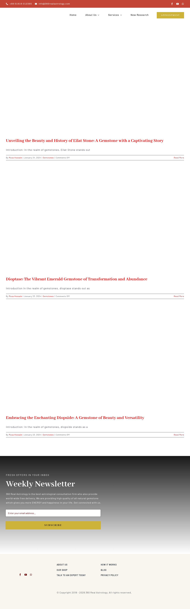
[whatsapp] (183, 4)
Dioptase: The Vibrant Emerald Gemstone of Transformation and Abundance (76, 279)
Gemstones (48, 157)
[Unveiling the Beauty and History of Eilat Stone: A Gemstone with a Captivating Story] (95, 82)
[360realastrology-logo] (15, 11)
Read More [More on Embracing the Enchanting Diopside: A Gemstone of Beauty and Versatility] (179, 435)
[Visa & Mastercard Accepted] (174, 563)
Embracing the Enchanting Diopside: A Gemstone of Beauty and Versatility (75, 417)
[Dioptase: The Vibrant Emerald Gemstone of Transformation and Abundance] (95, 221)
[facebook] (172, 4)
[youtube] (177, 4)
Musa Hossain (15, 157)
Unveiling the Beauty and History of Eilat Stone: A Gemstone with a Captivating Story (84, 140)
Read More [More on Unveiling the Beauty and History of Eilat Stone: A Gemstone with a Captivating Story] (179, 157)
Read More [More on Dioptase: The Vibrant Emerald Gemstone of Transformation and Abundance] (179, 296)
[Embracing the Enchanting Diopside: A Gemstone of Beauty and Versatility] (95, 360)
